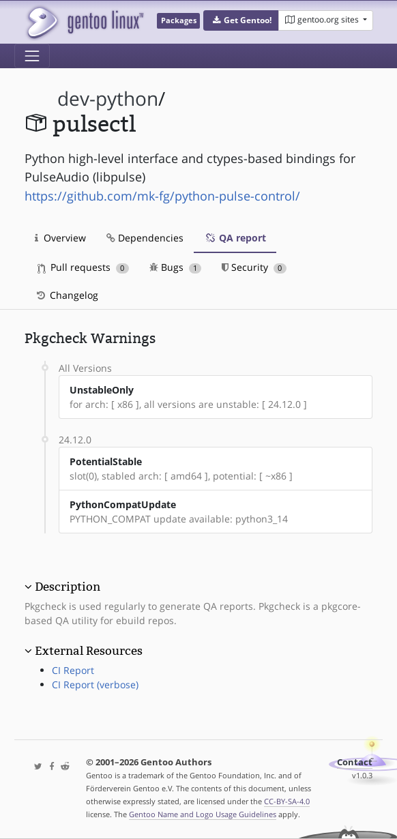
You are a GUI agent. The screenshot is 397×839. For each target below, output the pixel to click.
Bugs (175, 267)
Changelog (66, 295)
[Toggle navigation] (32, 56)
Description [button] (67, 586)
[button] (241, 20)
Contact (354, 762)
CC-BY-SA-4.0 (287, 801)
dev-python (107, 98)
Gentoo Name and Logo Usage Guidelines (202, 814)
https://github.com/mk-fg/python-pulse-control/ (162, 196)
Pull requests (83, 267)
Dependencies (144, 237)
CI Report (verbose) (95, 684)
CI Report (73, 670)
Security (254, 267)
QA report (235, 237)
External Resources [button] (89, 651)
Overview (60, 237)
